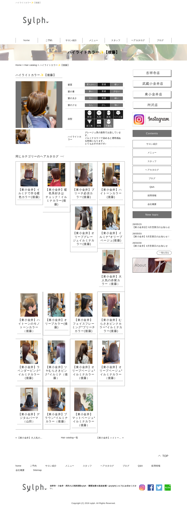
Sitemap (37, 470)
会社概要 (152, 204)
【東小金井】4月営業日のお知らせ (150, 246)
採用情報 (152, 195)
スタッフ (115, 40)
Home (19, 65)
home (27, 40)
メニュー (93, 40)
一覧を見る (164, 253)
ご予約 (49, 40)
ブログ (160, 40)
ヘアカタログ (138, 40)
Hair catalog (30, 65)
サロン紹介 (71, 40)
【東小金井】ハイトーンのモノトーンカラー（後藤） (109, 438)
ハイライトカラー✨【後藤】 (55, 65)
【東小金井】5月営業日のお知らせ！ (151, 236)
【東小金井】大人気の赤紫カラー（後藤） (30, 438)
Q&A (152, 187)
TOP (165, 456)
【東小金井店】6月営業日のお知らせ (151, 227)
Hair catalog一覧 (69, 437)
